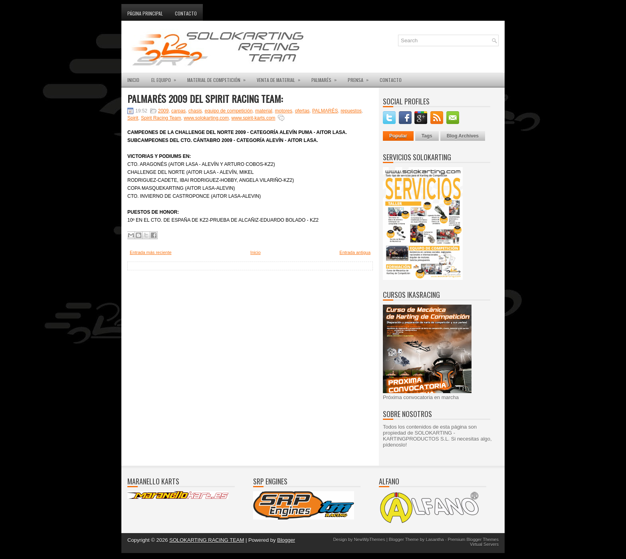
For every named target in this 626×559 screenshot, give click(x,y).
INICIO (133, 80)
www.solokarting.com (206, 118)
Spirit (132, 118)
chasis (195, 111)
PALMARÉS (326, 78)
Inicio (255, 252)
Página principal (145, 13)
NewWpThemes (369, 539)
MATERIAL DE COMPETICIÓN (219, 78)
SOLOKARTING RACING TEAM (206, 540)
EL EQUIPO (166, 78)
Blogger (286, 540)
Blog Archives (463, 136)
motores (283, 111)
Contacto (186, 13)
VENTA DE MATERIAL (281, 78)
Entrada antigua (354, 252)
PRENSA (361, 78)
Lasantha (435, 539)
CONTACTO (391, 80)
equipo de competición (228, 111)
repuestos (351, 111)
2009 (163, 111)
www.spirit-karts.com (253, 118)
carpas (178, 111)
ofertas (302, 111)
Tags (427, 136)
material (263, 111)
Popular (398, 136)
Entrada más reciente (151, 252)
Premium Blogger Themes (473, 539)
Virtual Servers (484, 544)
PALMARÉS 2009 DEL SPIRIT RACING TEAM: (205, 98)
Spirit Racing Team (161, 118)
